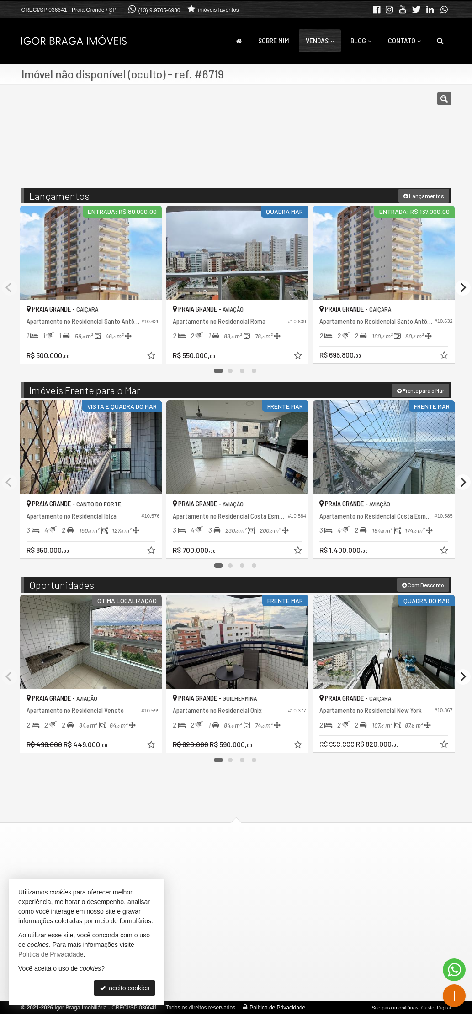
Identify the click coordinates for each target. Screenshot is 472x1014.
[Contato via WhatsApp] (454, 969)
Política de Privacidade (277, 1007)
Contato (404, 40)
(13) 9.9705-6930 (159, 10)
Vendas (320, 40)
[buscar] (361, 140)
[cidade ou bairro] (304, 140)
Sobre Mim (273, 40)
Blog (360, 40)
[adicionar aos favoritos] (149, 354)
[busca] (440, 40)
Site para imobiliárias (394, 1007)
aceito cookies (124, 988)
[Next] (463, 287)
